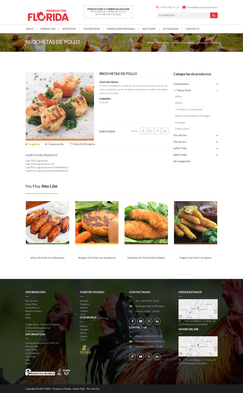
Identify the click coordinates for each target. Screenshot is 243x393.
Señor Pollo (180, 148)
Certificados (91, 28)
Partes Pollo (163, 42)
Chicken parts (181, 83)
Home (150, 42)
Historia (84, 300)
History (84, 326)
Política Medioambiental (37, 327)
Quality (84, 336)
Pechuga (180, 122)
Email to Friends (107, 131)
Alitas (178, 96)
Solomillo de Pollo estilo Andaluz (146, 257)
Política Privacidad (34, 331)
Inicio (29, 28)
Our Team (30, 356)
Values (83, 332)
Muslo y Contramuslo (183, 42)
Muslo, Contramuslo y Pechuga (192, 115)
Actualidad (170, 28)
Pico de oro (179, 141)
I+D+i (83, 314)
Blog (27, 317)
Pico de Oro (180, 135)
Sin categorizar (182, 161)
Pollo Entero (182, 128)
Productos (48, 28)
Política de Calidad (50, 324)
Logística (32, 144)
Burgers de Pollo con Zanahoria (96, 257)
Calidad (84, 310)
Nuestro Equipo (33, 310)
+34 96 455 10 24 (149, 300)
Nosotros (69, 28)
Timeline (84, 304)
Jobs (27, 314)
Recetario (149, 28)
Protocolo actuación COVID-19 (42, 343)
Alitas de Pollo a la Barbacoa (47, 257)
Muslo (178, 102)
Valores (84, 307)
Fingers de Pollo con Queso (196, 257)
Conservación (54, 144)
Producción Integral (121, 28)
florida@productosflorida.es (150, 306)
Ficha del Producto (82, 144)
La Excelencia (32, 307)
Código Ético (32, 324)
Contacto (192, 28)
